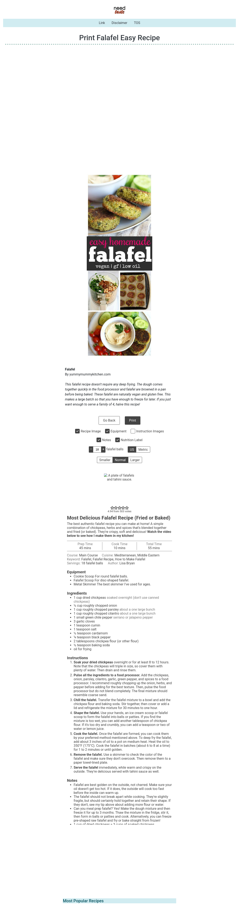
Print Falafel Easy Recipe (119, 37)
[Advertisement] (119, 77)
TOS (137, 23)
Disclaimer (119, 23)
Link (102, 23)
